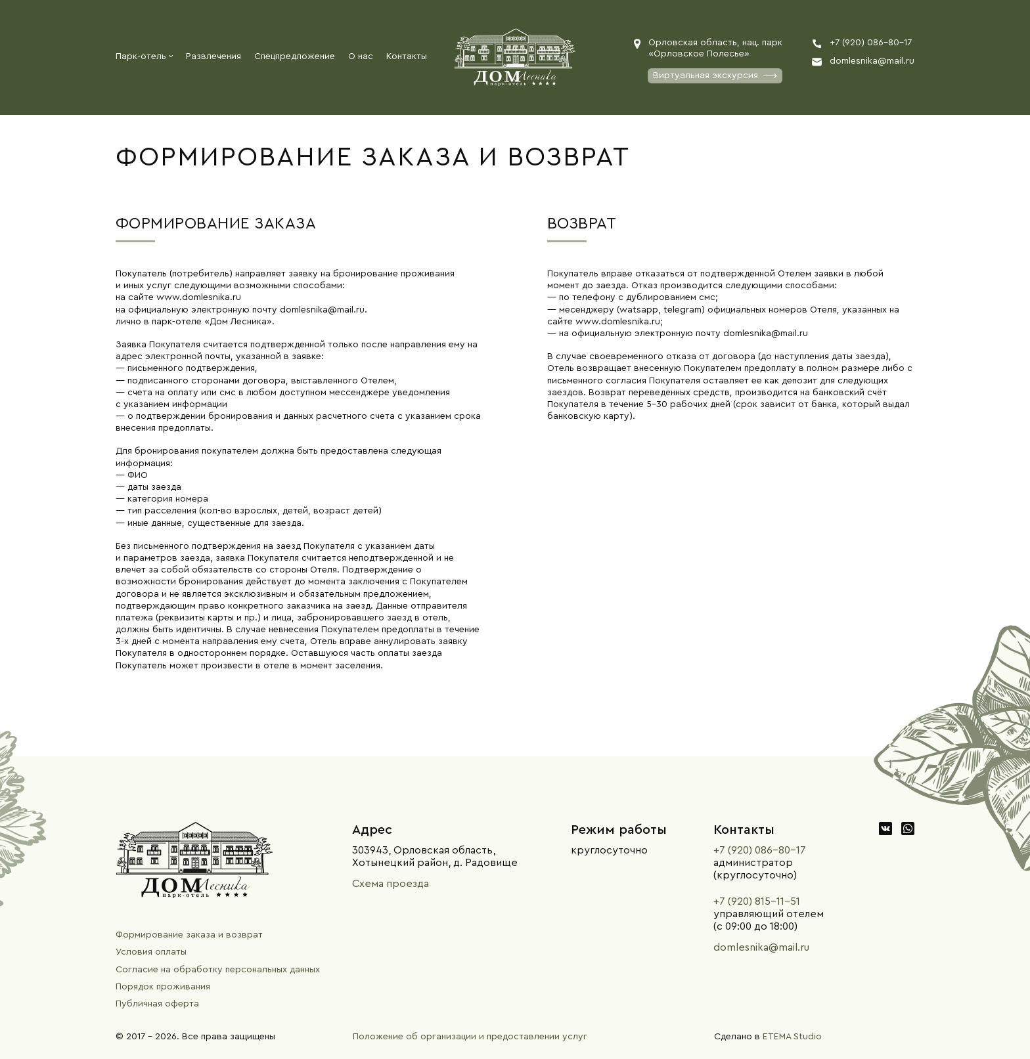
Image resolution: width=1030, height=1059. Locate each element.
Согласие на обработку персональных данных (218, 969)
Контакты (406, 56)
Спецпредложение (294, 56)
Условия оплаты (151, 952)
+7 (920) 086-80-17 (759, 850)
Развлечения (213, 56)
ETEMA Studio (792, 1036)
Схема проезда (390, 883)
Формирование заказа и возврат (189, 935)
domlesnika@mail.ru (761, 947)
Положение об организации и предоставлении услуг (470, 1036)
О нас (360, 56)
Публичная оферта (157, 1003)
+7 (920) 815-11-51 (756, 901)
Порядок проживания (163, 986)
